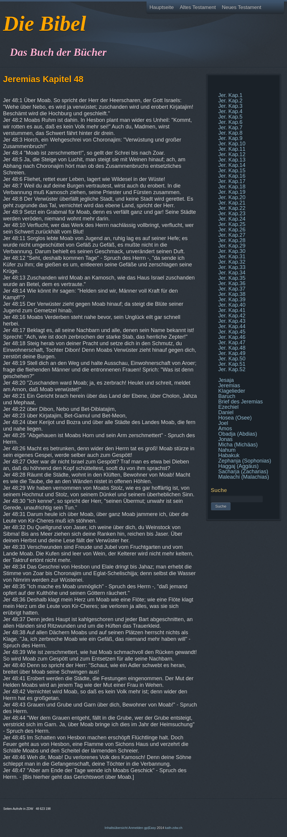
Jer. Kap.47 (231, 342)
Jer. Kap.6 (230, 122)
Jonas (225, 439)
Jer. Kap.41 (231, 310)
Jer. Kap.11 (231, 149)
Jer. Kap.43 (231, 321)
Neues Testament (241, 7)
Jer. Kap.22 (231, 208)
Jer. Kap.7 (230, 127)
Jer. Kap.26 (231, 230)
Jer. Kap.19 (231, 192)
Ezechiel (228, 407)
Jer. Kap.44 (231, 326)
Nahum (227, 450)
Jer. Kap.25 (231, 224)
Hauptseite (161, 7)
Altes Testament (198, 7)
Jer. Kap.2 (230, 101)
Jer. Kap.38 (231, 294)
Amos (225, 428)
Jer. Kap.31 (231, 256)
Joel (223, 423)
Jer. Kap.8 (230, 133)
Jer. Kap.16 (231, 176)
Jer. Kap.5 (230, 117)
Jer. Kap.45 (231, 332)
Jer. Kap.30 (231, 251)
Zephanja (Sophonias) (244, 461)
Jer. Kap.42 (231, 316)
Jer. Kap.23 (231, 213)
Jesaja (226, 380)
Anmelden (135, 828)
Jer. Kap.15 (231, 170)
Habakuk (228, 455)
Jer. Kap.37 (231, 289)
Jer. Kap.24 (231, 219)
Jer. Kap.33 (231, 267)
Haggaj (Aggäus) (238, 466)
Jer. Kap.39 (231, 299)
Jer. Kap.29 (231, 246)
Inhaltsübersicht (116, 828)
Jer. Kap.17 (231, 181)
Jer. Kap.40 (231, 305)
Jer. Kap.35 (231, 278)
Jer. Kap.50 (231, 359)
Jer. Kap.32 (231, 262)
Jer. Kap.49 (231, 353)
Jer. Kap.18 (231, 187)
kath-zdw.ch (173, 828)
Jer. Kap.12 (231, 154)
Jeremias (229, 385)
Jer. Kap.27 (231, 235)
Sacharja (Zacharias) (243, 471)
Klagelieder (231, 391)
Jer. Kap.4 (230, 111)
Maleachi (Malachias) (243, 477)
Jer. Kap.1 (230, 95)
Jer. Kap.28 (231, 240)
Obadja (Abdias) (237, 434)
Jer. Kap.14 (231, 165)
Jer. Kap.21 (231, 203)
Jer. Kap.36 (231, 283)
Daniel (225, 412)
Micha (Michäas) (238, 445)
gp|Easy (150, 828)
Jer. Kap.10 (231, 144)
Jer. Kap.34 (231, 273)
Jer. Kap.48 (231, 348)
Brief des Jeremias (240, 402)
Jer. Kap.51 (231, 364)
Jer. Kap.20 (231, 197)
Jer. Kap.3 (230, 106)
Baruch (226, 396)
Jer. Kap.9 (230, 138)
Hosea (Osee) (235, 418)
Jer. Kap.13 (231, 160)
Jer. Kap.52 (231, 369)
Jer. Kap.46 (231, 337)
